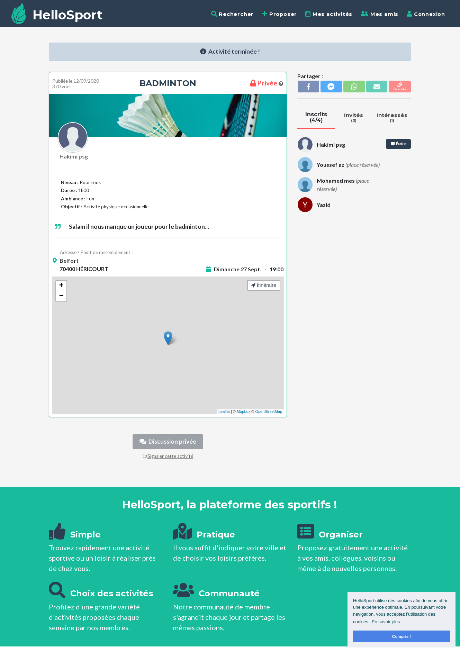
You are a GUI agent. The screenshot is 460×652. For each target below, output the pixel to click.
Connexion (426, 14)
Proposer (279, 14)
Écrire (398, 144)
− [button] (61, 296)
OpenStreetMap (268, 411)
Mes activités (328, 14)
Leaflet (224, 411)
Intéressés (392, 117)
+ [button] (61, 286)
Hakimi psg (74, 156)
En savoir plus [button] (386, 621)
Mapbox (243, 411)
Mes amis (379, 14)
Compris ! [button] (401, 636)
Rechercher (232, 14)
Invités (353, 117)
